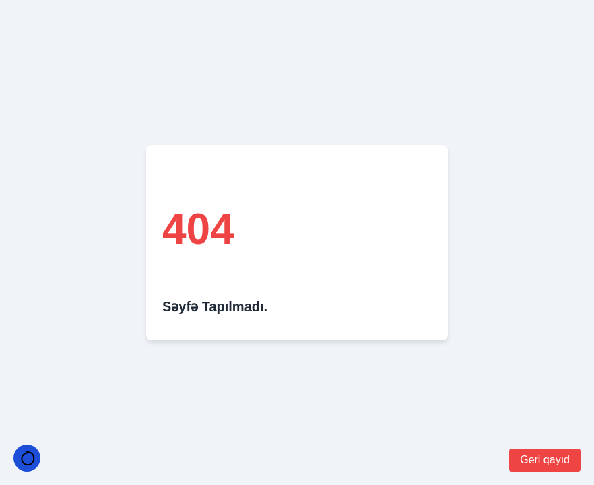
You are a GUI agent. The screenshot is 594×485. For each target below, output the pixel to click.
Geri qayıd (545, 459)
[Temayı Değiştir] (26, 458)
